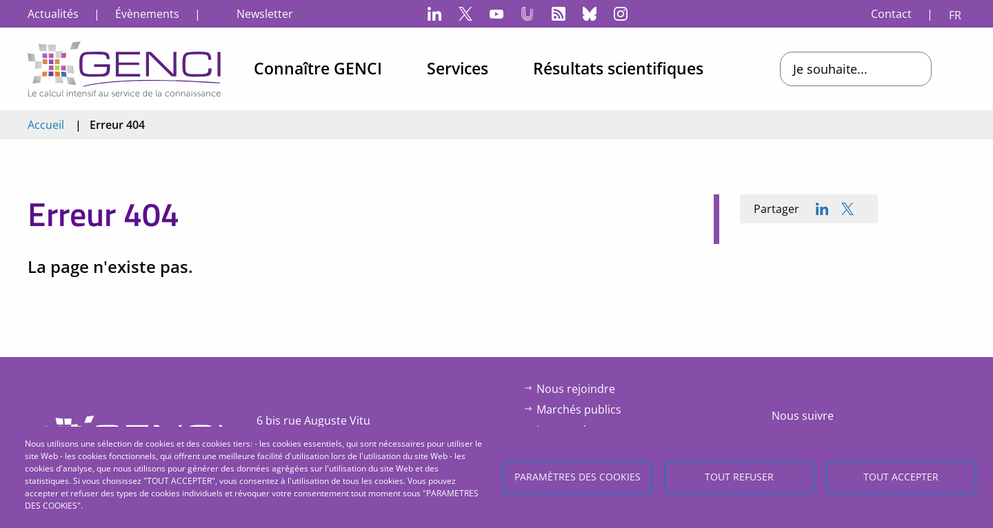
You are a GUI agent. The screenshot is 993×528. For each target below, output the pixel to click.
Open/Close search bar (962, 69)
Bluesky (589, 14)
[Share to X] (847, 208)
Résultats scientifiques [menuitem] (618, 68)
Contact (891, 13)
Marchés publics (578, 409)
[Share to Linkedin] (822, 208)
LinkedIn (434, 14)
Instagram (621, 14)
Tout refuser (739, 476)
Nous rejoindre (575, 388)
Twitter (465, 14)
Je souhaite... (830, 69)
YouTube (496, 14)
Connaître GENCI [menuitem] (318, 68)
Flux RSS (558, 14)
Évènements (147, 13)
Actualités (53, 13)
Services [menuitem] (457, 68)
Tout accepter (901, 476)
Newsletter (270, 13)
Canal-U (527, 14)
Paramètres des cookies (577, 476)
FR (955, 15)
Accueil (46, 124)
